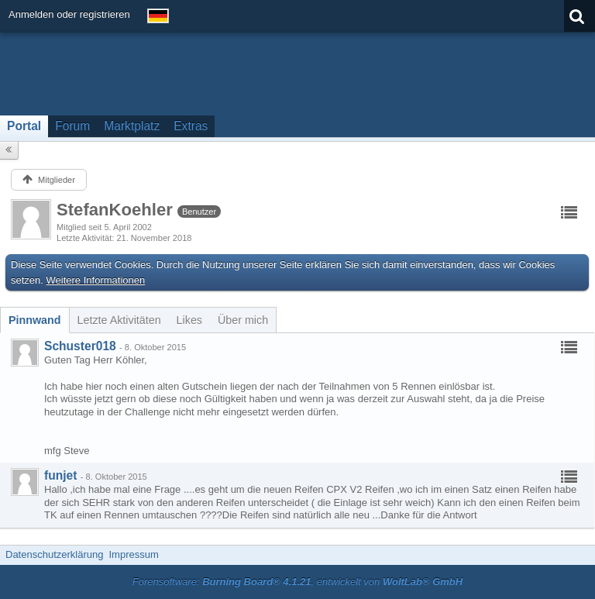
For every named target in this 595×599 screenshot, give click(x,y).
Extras (191, 126)
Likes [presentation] (189, 320)
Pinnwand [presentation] (35, 320)
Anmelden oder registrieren (69, 14)
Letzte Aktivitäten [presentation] (119, 320)
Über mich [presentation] (243, 320)
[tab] (35, 320)
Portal (24, 126)
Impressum (133, 554)
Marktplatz (132, 126)
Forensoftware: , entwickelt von (297, 581)
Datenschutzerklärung (54, 554)
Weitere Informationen (96, 280)
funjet (60, 475)
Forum (72, 126)
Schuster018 (80, 346)
